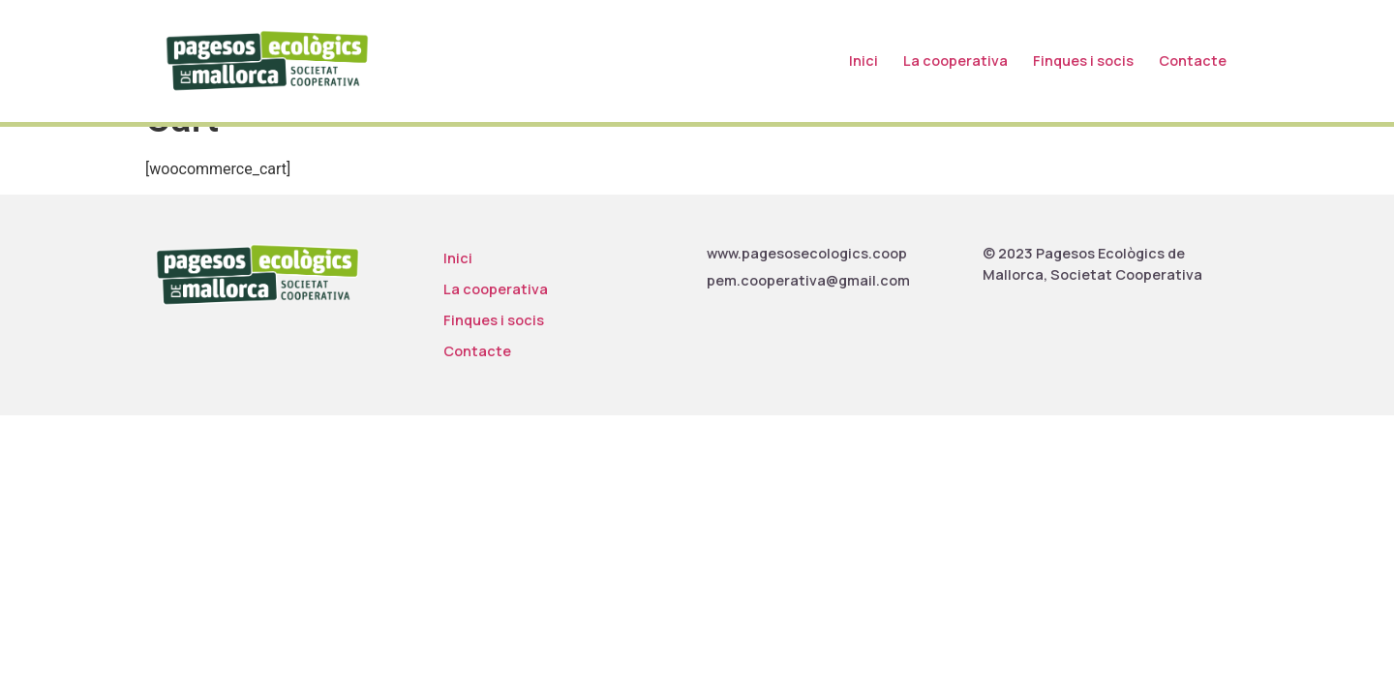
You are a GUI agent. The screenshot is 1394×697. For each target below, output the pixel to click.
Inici (863, 60)
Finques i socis (1083, 60)
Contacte (1193, 60)
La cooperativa (955, 60)
